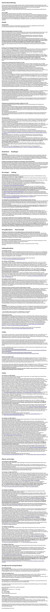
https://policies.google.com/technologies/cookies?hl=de (14, 414)
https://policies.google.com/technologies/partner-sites (13, 454)
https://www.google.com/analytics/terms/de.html (13, 413)
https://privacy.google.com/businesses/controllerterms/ (14, 185)
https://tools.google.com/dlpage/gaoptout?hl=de (38, 406)
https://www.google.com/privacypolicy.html (15, 504)
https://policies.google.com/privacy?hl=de (11, 197)
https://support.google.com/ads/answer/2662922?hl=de (14, 191)
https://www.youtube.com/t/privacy (10, 524)
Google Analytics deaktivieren (10, 411)
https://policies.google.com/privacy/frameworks (13, 392)
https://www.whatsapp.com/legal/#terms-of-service (13, 147)
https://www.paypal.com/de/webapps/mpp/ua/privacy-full (14, 259)
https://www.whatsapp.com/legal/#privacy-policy (33, 147)
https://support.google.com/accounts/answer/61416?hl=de (15, 349)
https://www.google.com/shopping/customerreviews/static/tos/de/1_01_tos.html (18, 196)
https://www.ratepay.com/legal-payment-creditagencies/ (18, 325)
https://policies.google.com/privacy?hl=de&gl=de (37, 454)
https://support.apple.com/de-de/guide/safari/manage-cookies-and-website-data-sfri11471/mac (21, 353)
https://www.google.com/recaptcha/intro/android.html (14, 486)
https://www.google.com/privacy (32, 486)
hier (30, 469)
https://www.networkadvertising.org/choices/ (12, 193)
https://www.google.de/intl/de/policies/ (33, 413)
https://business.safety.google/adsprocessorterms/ (32, 392)
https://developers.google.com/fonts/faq (30, 542)
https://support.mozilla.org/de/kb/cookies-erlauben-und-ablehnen (20, 352)
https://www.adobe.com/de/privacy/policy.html (12, 560)
